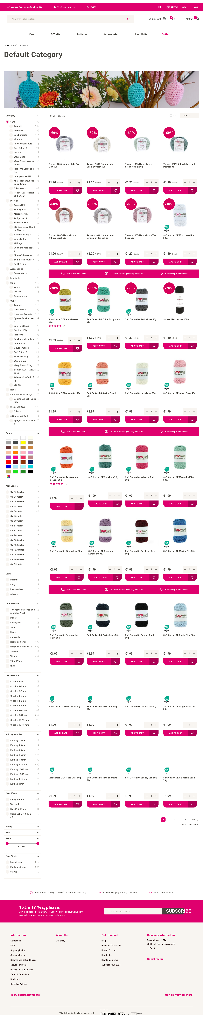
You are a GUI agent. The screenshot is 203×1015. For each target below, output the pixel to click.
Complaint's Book (18, 982)
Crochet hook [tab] (13, 670)
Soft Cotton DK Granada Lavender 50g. (102, 558)
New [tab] (8, 827)
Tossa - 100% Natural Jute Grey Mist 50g (64, 162)
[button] (159, 7)
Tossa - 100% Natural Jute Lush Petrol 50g (178, 162)
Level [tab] (8, 568)
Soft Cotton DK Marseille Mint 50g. (177, 482)
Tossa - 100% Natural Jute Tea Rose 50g (140, 235)
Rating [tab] (9, 821)
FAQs (12, 943)
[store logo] (26, 19)
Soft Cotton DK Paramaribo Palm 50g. (66, 644)
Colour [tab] (9, 428)
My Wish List (172, 19)
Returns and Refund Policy (23, 958)
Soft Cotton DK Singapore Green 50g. (178, 717)
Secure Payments (19, 963)
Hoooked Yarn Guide (111, 943)
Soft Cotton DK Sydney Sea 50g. (140, 790)
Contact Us (15, 939)
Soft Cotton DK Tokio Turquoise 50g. (99, 321)
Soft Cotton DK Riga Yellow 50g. (65, 558)
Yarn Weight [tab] (12, 788)
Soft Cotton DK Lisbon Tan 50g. (140, 717)
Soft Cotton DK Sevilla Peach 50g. (100, 396)
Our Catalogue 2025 (111, 963)
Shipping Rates (17, 953)
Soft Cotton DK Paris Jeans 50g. (103, 644)
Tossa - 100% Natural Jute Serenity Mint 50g (140, 162)
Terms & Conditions (19, 972)
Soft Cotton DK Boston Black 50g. (141, 644)
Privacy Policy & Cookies (22, 968)
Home (7, 40)
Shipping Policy (17, 948)
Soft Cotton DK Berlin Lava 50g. (140, 321)
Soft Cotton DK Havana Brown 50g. (100, 790)
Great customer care (64, 7)
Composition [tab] (12, 598)
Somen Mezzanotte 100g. (178, 319)
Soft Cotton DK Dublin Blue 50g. (178, 644)
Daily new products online (177, 272)
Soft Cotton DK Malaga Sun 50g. (64, 396)
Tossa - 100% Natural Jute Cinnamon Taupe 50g (102, 235)
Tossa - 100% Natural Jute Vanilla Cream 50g (102, 162)
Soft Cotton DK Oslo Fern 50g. (103, 482)
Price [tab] (8, 833)
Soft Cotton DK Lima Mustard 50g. (60, 321)
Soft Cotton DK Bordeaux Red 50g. (139, 558)
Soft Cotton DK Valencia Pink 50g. (139, 482)
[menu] (101, 31)
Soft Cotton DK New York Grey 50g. (101, 717)
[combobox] (94, 19)
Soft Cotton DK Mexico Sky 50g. (179, 558)
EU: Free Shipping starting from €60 (24, 7)
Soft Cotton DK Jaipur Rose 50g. (179, 396)
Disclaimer (15, 977)
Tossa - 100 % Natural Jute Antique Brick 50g (64, 235)
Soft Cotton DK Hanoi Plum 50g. (64, 717)
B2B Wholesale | (177, 7)
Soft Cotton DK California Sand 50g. (178, 790)
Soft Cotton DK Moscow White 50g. (177, 235)
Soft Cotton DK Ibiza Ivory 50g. (140, 396)
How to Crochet (109, 948)
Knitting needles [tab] (14, 729)
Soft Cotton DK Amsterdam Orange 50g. (66, 482)
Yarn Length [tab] (12, 481)
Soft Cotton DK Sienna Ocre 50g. (65, 790)
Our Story (60, 939)
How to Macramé (110, 958)
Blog (104, 939)
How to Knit (107, 953)
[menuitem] (53, 32)
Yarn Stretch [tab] (12, 851)
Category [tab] (10, 110)
